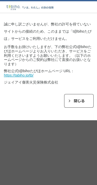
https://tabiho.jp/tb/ (18, 75)
